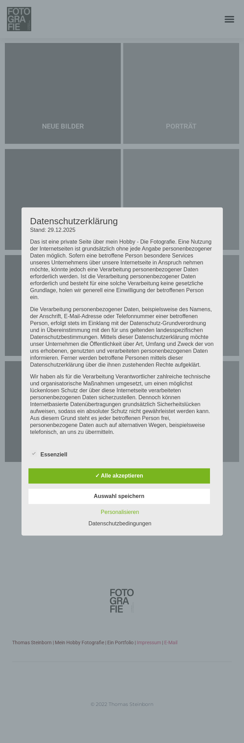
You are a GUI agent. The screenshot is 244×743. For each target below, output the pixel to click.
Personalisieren (120, 512)
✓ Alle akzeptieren (119, 476)
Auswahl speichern (119, 496)
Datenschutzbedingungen (120, 524)
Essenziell (48, 453)
